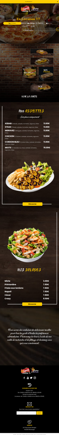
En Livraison (12, 23)
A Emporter (30, 23)
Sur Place (49, 23)
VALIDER (39, 413)
